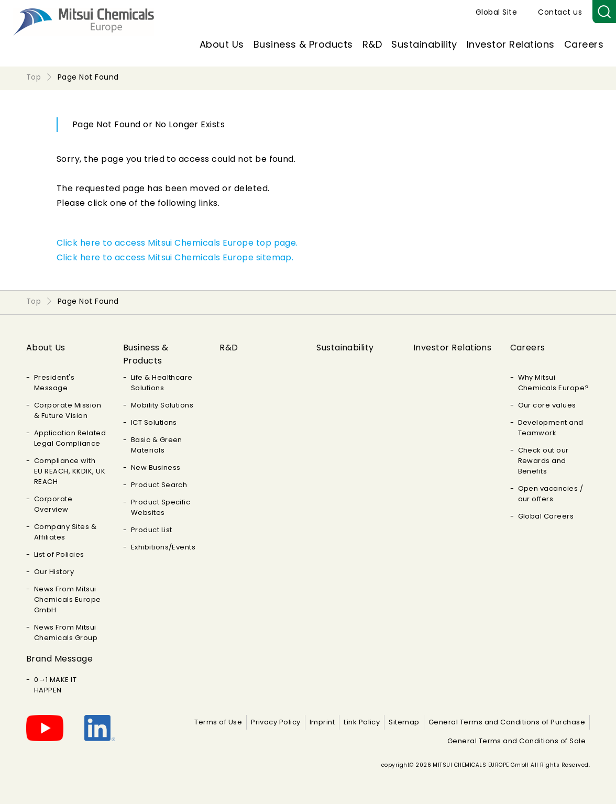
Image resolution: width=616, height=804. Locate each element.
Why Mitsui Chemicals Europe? (553, 382)
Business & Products (303, 44)
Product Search (159, 485)
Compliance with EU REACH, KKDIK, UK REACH (69, 471)
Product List (151, 530)
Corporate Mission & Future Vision (67, 410)
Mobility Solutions (162, 405)
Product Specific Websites (161, 507)
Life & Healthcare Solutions (162, 382)
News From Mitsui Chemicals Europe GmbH (67, 599)
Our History (54, 572)
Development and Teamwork (551, 427)
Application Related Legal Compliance (70, 438)
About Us (222, 44)
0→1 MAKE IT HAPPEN (55, 685)
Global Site (496, 12)
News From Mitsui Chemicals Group (65, 632)
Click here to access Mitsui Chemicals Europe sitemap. (175, 257)
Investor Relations (511, 44)
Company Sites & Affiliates (65, 532)
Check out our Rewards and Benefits (543, 460)
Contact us (560, 12)
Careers (583, 44)
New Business (156, 467)
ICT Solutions (154, 422)
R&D (372, 44)
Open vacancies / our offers (551, 493)
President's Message (54, 382)
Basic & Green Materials (156, 445)
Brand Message (59, 659)
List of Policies (59, 554)
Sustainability (424, 44)
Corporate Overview (53, 504)
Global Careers (546, 516)
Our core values (547, 405)
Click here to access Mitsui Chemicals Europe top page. (177, 243)
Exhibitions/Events (163, 547)
